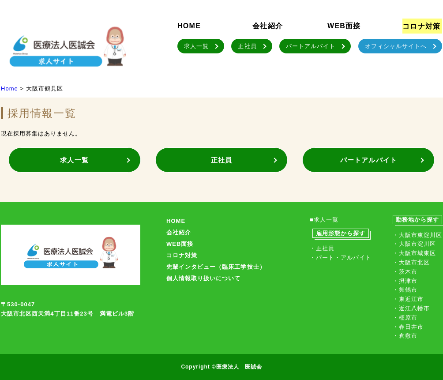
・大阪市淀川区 (414, 244)
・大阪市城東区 (414, 253)
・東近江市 (408, 299)
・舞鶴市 (405, 289)
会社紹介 (267, 26)
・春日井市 (408, 327)
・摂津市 (405, 281)
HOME (189, 26)
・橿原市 (405, 317)
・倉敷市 (405, 335)
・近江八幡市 (411, 308)
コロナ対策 (421, 26)
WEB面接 (344, 26)
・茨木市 (405, 271)
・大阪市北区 (411, 262)
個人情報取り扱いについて (203, 278)
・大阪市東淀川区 (417, 235)
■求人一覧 (324, 219)
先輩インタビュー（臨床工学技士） (216, 266)
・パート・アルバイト (341, 257)
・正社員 (322, 248)
